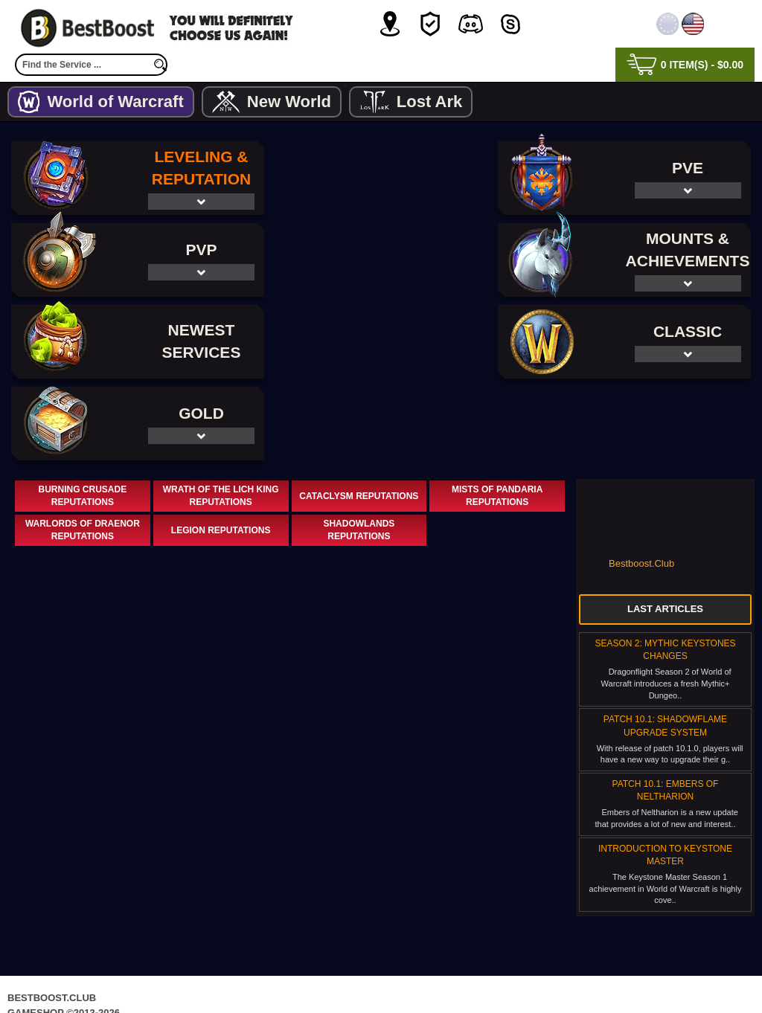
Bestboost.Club (641, 481)
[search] (160, 64)
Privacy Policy (318, 971)
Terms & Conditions (430, 971)
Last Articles (665, 527)
